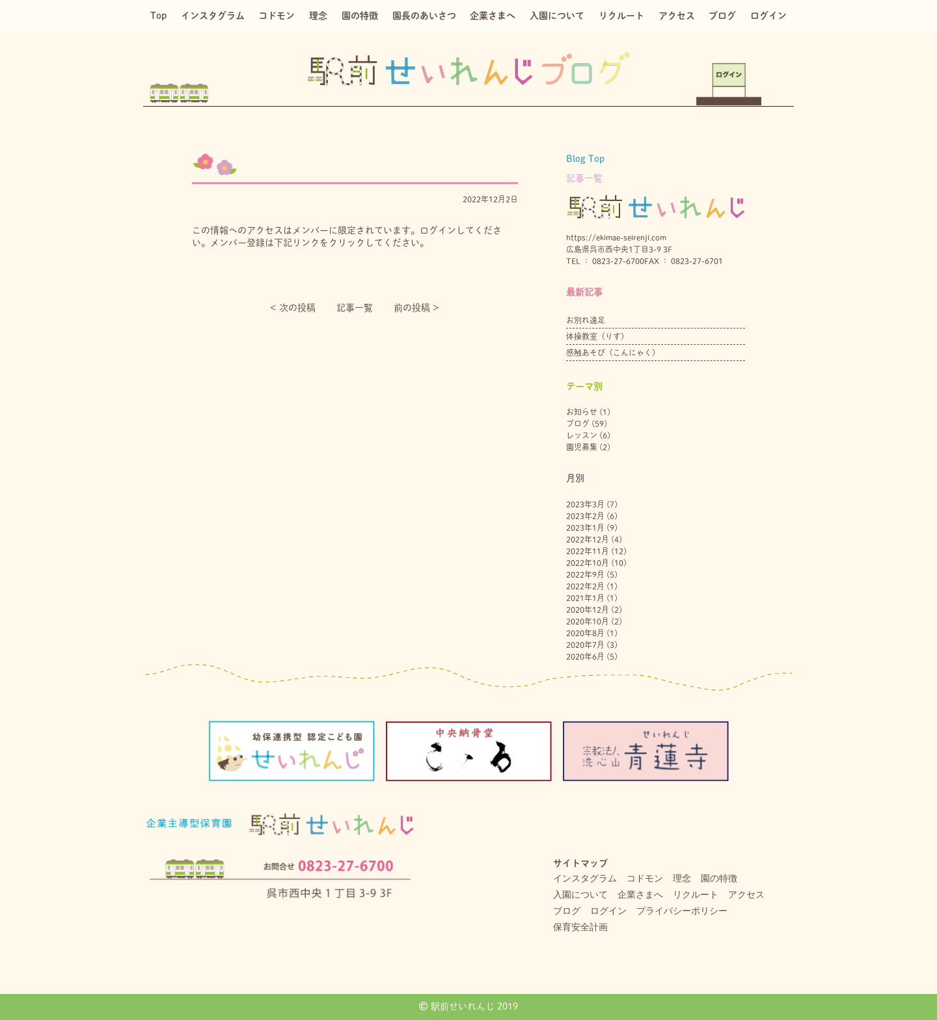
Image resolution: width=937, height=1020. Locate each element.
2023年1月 (585, 527)
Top (158, 15)
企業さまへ (492, 15)
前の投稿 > (416, 307)
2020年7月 (585, 645)
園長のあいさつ (424, 15)
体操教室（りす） (597, 336)
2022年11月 (587, 551)
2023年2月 (585, 516)
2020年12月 (587, 609)
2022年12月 (587, 539)
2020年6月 (585, 656)
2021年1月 (585, 598)
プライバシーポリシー (681, 911)
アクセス (677, 15)
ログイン (768, 15)
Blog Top (585, 158)
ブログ (722, 15)
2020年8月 (585, 633)
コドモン (276, 15)
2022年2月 (585, 586)
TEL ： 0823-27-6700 (605, 261)
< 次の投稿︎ (293, 307)
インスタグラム (213, 15)
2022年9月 (585, 574)
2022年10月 (587, 563)
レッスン (581, 435)
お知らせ (581, 412)
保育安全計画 (580, 927)
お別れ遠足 (585, 320)
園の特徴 (360, 15)
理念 (318, 15)
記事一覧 (354, 307)
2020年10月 (587, 621)
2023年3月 (585, 504)
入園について (557, 15)
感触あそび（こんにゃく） (613, 352)
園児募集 (581, 447)
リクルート (621, 15)
